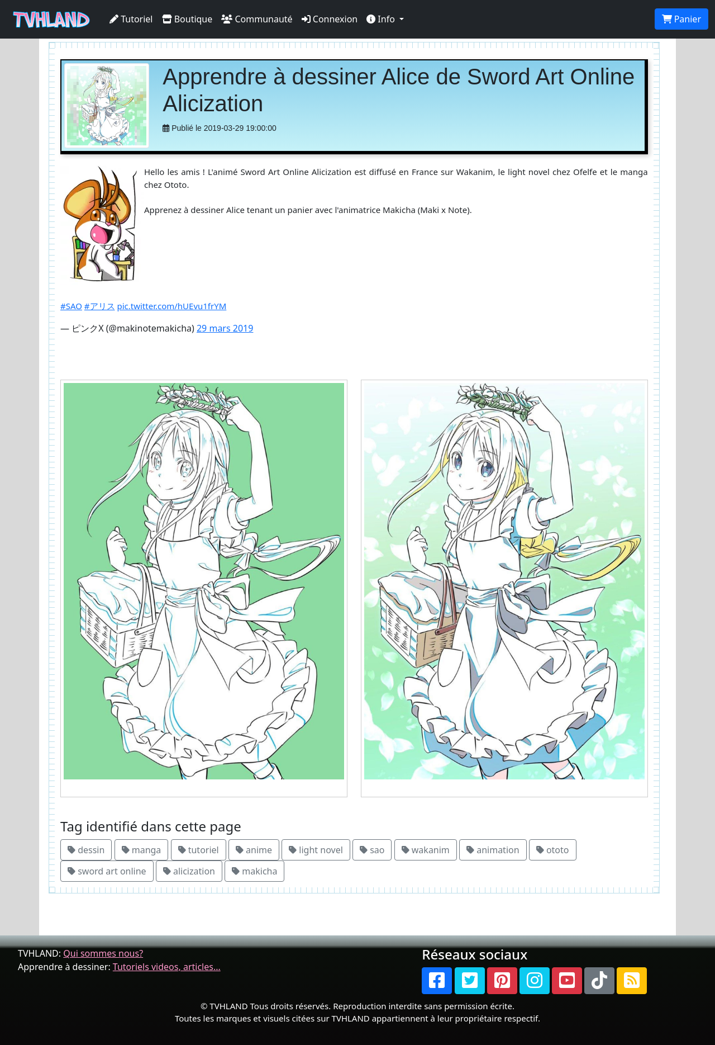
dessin (86, 850)
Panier (681, 19)
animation (492, 850)
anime (254, 850)
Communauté (256, 19)
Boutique (187, 19)
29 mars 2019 (225, 328)
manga (141, 850)
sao (372, 850)
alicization (189, 871)
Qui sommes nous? (103, 953)
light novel (316, 850)
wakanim (426, 850)
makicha (254, 871)
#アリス (99, 305)
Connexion (330, 19)
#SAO (71, 305)
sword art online (107, 871)
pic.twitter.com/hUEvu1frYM (171, 305)
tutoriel (198, 850)
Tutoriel (131, 19)
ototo (552, 850)
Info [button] (381, 19)
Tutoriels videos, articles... (167, 967)
